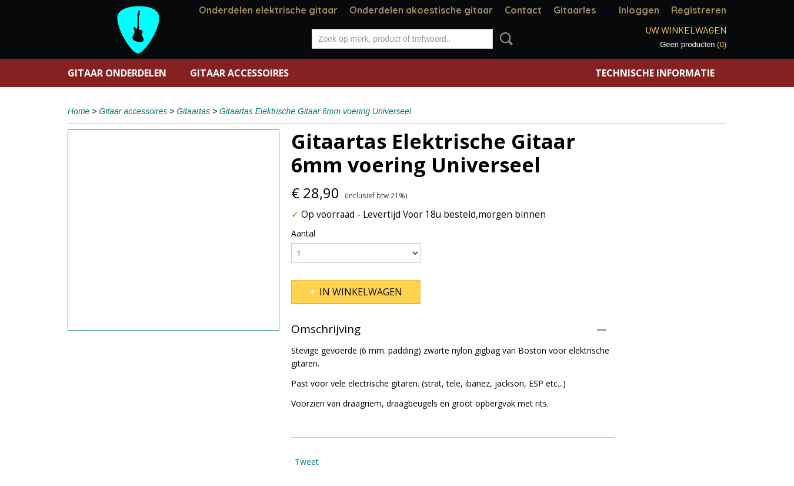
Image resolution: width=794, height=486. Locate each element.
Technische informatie (655, 72)
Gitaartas (193, 111)
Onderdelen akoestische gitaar (421, 10)
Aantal (303, 233)
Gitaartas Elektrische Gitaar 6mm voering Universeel (315, 111)
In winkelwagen (360, 291)
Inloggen (639, 10)
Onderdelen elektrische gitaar (268, 10)
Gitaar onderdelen (117, 72)
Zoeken (504, 39)
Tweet (307, 461)
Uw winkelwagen (685, 29)
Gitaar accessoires (239, 72)
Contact (523, 10)
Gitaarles (574, 10)
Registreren (698, 10)
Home (78, 111)
